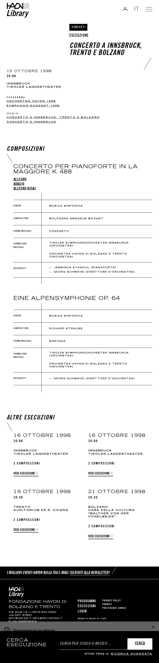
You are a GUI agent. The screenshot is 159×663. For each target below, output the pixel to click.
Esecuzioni (87, 606)
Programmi (87, 601)
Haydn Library (18, 10)
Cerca (140, 644)
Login (125, 9)
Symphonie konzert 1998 (33, 106)
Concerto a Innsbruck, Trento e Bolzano (53, 117)
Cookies (107, 604)
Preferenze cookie (114, 608)
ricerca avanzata (131, 654)
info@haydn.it (20, 619)
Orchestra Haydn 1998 (31, 101)
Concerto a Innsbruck (31, 122)
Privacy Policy (111, 601)
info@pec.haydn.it (47, 619)
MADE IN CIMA (98, 619)
